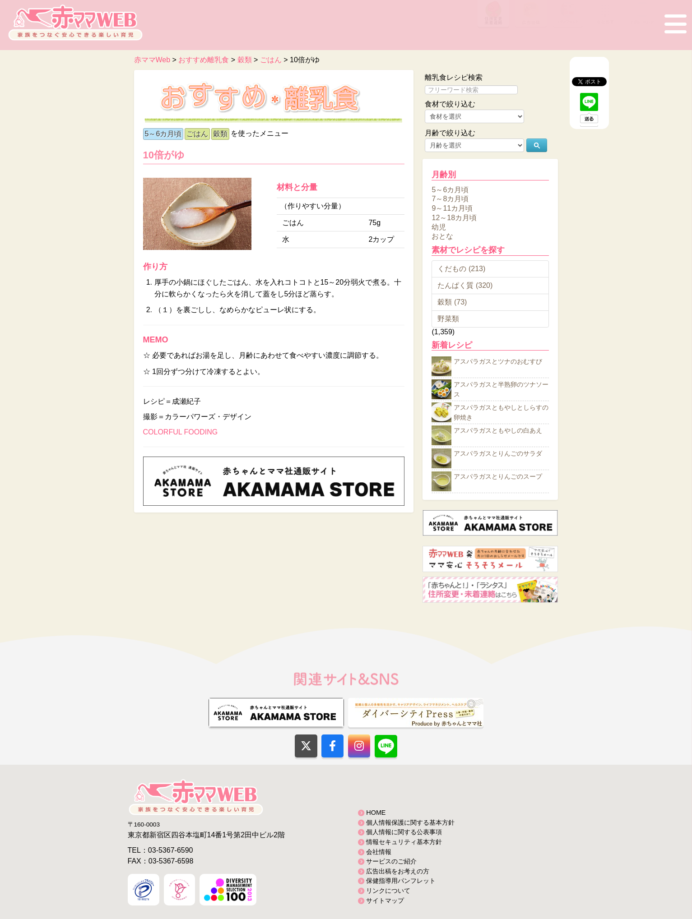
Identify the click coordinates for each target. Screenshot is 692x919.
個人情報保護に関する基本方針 (410, 822)
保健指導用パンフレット (401, 880)
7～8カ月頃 (450, 199)
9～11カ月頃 (452, 208)
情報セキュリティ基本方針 (404, 841)
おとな (442, 236)
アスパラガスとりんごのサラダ (498, 453)
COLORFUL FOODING (180, 432)
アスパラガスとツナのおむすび (498, 361)
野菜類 (448, 319)
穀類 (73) (452, 302)
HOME (375, 812)
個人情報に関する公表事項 (404, 832)
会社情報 (378, 851)
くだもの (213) (461, 268)
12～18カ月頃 (454, 218)
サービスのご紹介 (391, 861)
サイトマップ (385, 900)
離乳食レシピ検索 (454, 77)
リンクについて (388, 890)
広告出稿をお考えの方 (397, 871)
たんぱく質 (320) (464, 285)
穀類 (220, 134)
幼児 (439, 227)
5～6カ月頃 (163, 134)
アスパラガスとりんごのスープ (498, 476)
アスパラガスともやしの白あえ (498, 430)
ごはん (197, 134)
